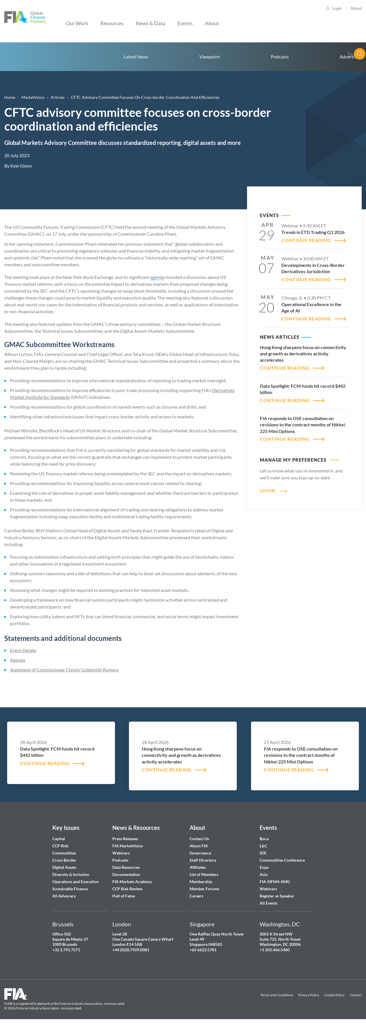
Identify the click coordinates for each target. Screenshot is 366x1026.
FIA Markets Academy (132, 881)
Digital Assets (64, 867)
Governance (200, 852)
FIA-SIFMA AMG (275, 881)
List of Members (204, 874)
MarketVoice (32, 97)
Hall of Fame (123, 895)
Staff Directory (203, 860)
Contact (356, 995)
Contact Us (199, 838)
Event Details (23, 650)
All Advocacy (64, 895)
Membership (201, 881)
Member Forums (204, 888)
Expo (264, 867)
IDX (263, 852)
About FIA (199, 845)
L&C (263, 845)
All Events (268, 903)
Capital (58, 838)
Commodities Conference (282, 860)
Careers (196, 895)
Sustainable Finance (70, 888)
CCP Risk (60, 845)
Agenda (17, 660)
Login (337, 8)
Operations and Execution (75, 881)
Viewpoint (209, 56)
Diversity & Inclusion (70, 874)
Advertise (349, 56)
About (356, 8)
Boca (264, 838)
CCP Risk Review (127, 888)
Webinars (121, 852)
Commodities (64, 852)
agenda (157, 277)
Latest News (136, 56)
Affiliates (198, 867)
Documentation (126, 874)
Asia (263, 874)
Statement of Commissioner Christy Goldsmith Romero (64, 669)
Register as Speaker (277, 895)
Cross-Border (64, 860)
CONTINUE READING (306, 240)
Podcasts (280, 56)
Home (32, 56)
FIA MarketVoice (127, 845)
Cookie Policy (334, 995)
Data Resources (126, 867)
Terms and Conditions (276, 995)
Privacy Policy (308, 995)
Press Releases (125, 838)
